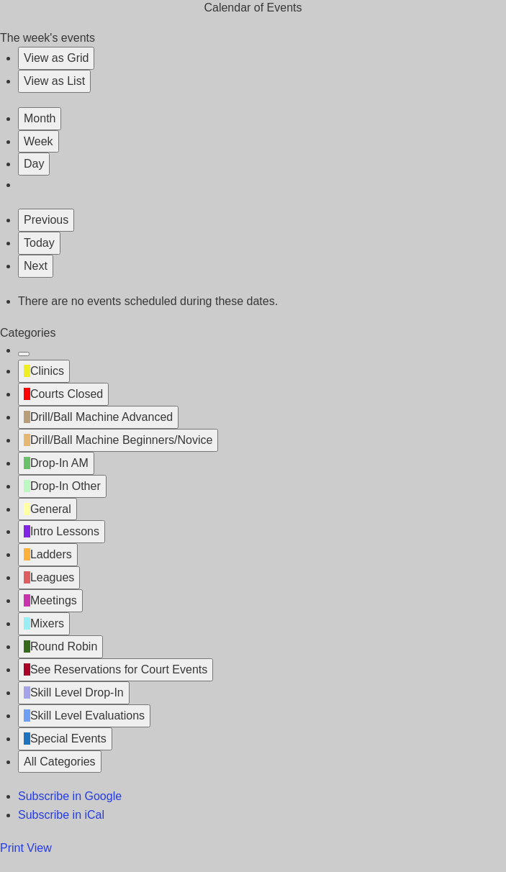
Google (70, 796)
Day (34, 164)
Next (36, 266)
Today (39, 243)
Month (39, 118)
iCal (61, 815)
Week (38, 141)
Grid (56, 58)
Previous (46, 220)
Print (26, 848)
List (54, 81)
